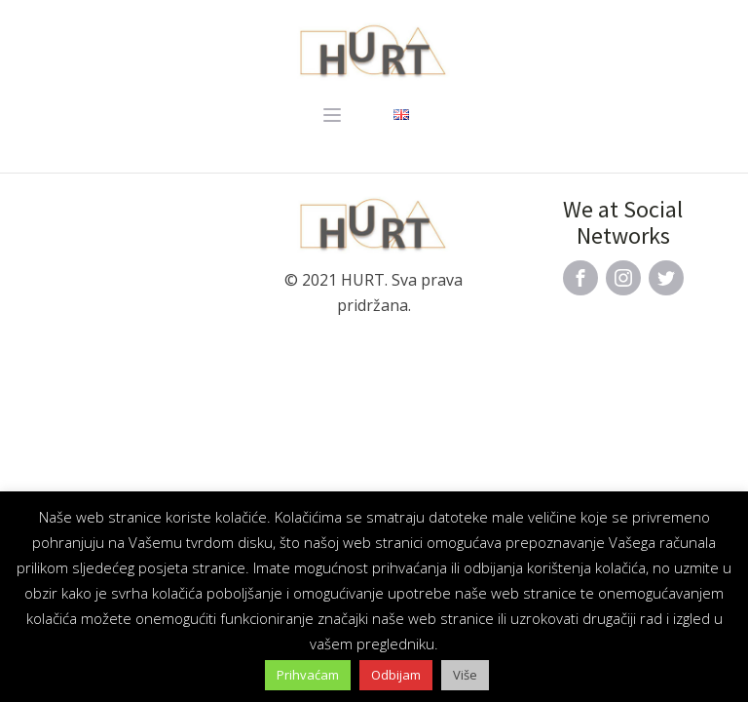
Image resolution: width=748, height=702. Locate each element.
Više (465, 674)
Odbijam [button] (396, 674)
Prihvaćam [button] (308, 674)
